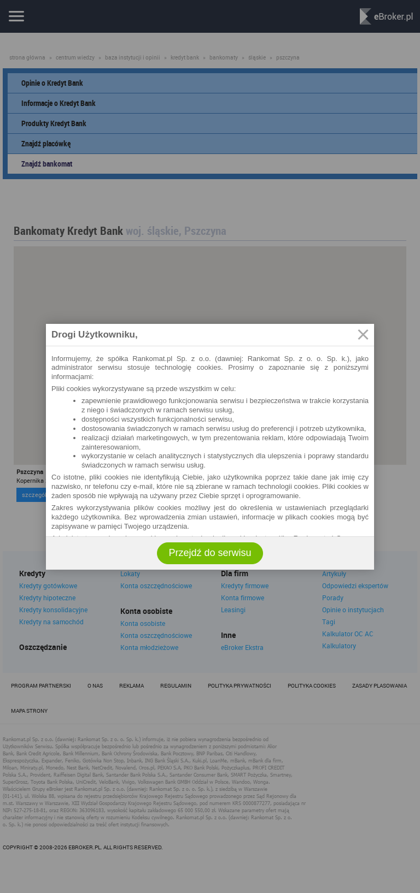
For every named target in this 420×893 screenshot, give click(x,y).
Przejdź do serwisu (209, 552)
